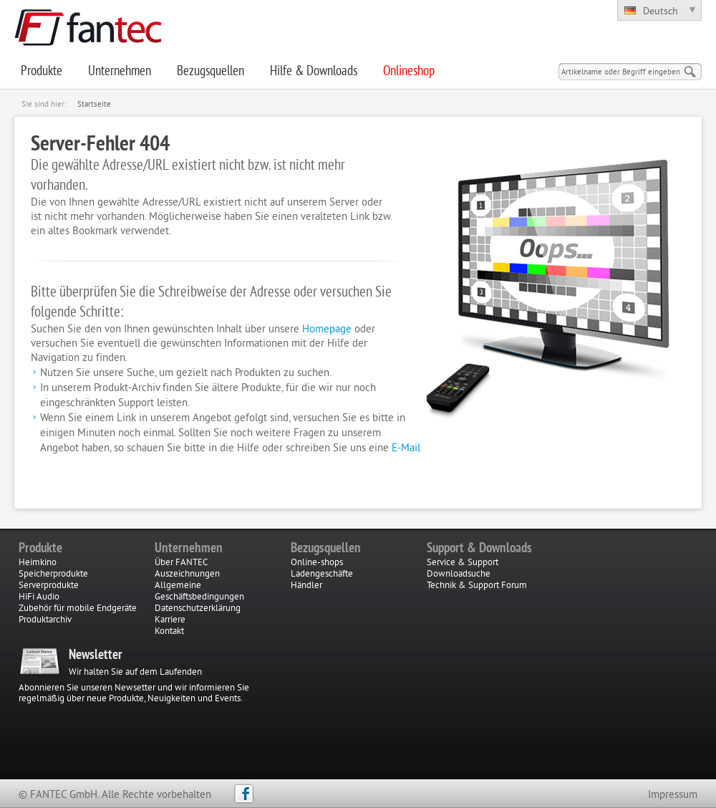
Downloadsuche (458, 574)
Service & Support (462, 563)
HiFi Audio (39, 597)
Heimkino (38, 563)
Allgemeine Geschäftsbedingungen (199, 591)
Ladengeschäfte (322, 574)
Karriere (170, 620)
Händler (306, 586)
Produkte (40, 548)
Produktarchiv (45, 620)
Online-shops (317, 563)
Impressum (672, 795)
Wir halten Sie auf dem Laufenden (135, 672)
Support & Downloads (479, 548)
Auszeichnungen (187, 574)
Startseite (94, 105)
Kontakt (169, 632)
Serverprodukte (49, 586)
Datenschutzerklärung (198, 609)
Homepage (327, 330)
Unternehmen (189, 548)
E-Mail (406, 449)
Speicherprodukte (53, 574)
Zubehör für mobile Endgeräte (78, 609)
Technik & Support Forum (477, 586)
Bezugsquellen (326, 548)
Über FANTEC (181, 563)
